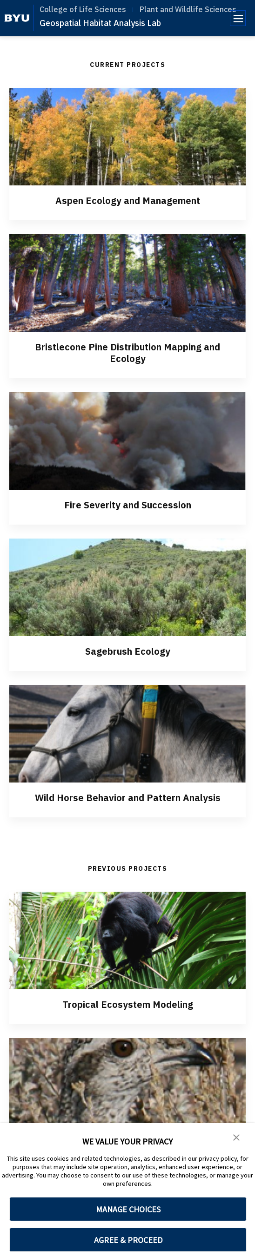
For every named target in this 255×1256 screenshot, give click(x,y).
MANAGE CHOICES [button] (128, 1209)
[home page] (17, 18)
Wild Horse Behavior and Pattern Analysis (128, 797)
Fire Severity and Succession (127, 505)
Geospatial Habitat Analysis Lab (100, 23)
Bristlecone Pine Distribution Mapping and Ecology (127, 353)
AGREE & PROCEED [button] (128, 1240)
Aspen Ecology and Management (127, 200)
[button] (236, 1136)
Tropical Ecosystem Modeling (127, 1004)
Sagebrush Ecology (127, 651)
